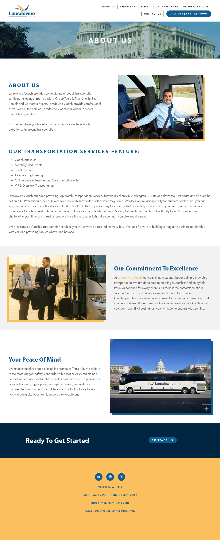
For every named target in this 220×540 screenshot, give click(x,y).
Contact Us (152, 13)
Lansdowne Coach (130, 277)
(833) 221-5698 (113, 486)
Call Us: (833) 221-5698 (189, 13)
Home (94, 502)
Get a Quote (122, 502)
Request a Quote (196, 6)
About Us (108, 6)
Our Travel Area (165, 6)
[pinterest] (110, 477)
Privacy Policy (107, 502)
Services (128, 6)
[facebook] (98, 477)
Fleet (144, 6)
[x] (121, 477)
